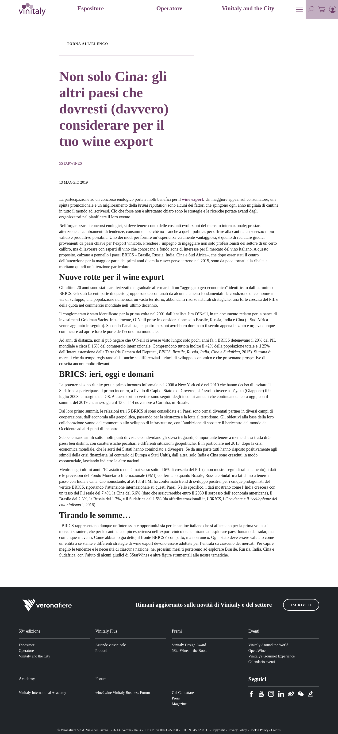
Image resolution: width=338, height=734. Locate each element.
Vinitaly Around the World (269, 645)
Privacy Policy (242, 730)
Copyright (222, 730)
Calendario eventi (262, 662)
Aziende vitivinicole (111, 645)
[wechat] (301, 694)
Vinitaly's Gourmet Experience (272, 656)
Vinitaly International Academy (44, 692)
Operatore (27, 650)
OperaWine (257, 650)
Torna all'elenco (86, 44)
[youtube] (261, 694)
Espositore (27, 645)
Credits (282, 730)
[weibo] (291, 694)
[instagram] (271, 694)
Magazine (180, 704)
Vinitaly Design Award (190, 645)
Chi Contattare (184, 692)
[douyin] (310, 694)
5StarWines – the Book (190, 650)
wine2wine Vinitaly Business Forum (123, 692)
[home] (32, 9)
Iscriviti (302, 605)
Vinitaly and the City (35, 656)
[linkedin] (281, 694)
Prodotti (102, 650)
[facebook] (251, 694)
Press (176, 698)
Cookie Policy (265, 730)
